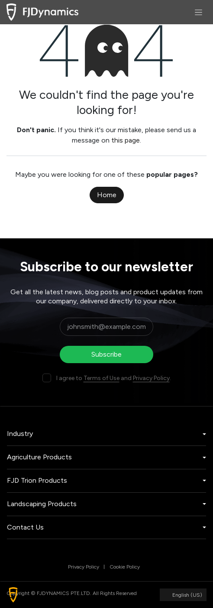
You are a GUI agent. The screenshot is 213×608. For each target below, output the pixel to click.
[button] (13, 594)
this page (125, 140)
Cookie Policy (125, 567)
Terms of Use (101, 378)
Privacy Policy (151, 378)
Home (106, 195)
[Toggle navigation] (198, 12)
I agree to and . (113, 378)
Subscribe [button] (106, 354)
